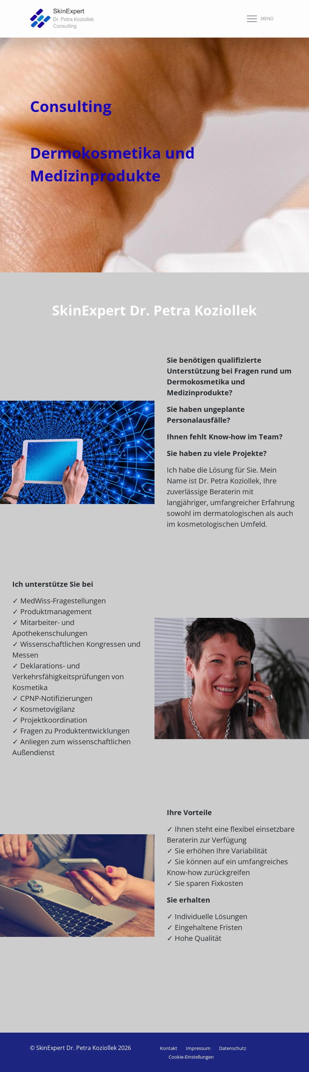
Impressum (198, 1048)
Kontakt (168, 1048)
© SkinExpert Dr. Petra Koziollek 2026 (80, 1048)
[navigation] (258, 18)
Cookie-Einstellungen (191, 1057)
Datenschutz (232, 1048)
